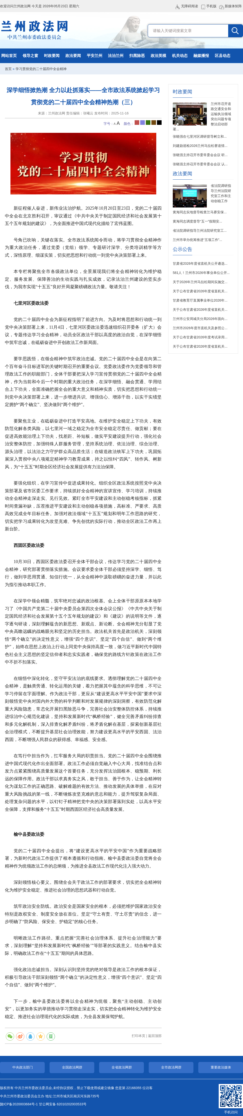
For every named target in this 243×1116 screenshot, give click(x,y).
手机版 (211, 6)
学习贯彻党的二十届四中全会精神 (41, 69)
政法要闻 (73, 56)
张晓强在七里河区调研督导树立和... (200, 136)
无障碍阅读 (189, 6)
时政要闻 (52, 56)
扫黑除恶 (137, 56)
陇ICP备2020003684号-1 (19, 1104)
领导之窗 (30, 56)
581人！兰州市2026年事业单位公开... (201, 273)
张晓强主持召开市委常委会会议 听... (200, 155)
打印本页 (138, 1036)
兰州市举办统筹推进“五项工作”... (197, 240)
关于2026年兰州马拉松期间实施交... (200, 282)
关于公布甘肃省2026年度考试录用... (200, 337)
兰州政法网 (34, 30)
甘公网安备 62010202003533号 (63, 1104)
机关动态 (180, 56)
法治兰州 (115, 56)
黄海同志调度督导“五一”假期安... (197, 221)
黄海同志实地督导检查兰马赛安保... (200, 212)
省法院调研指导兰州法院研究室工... (200, 230)
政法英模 (158, 56)
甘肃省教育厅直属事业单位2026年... (200, 300)
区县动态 (222, 56)
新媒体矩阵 (233, 6)
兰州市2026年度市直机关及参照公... (200, 328)
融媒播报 (201, 56)
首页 (8, 69)
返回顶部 (155, 1036)
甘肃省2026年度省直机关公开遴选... (200, 263)
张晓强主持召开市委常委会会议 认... (200, 164)
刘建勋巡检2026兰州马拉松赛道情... (200, 146)
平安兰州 (94, 56)
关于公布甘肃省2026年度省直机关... (200, 291)
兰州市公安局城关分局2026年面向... (200, 319)
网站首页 (9, 56)
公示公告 (182, 249)
